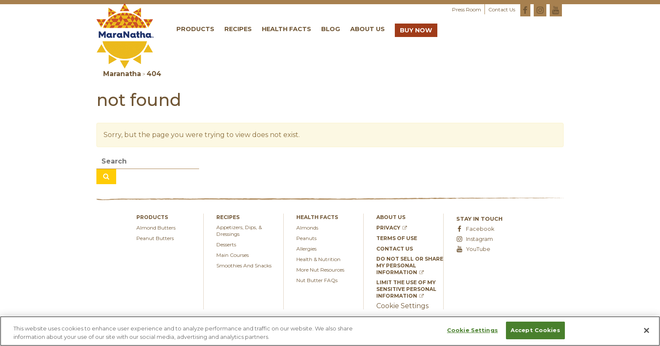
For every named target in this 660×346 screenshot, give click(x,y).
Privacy (391, 228)
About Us (367, 29)
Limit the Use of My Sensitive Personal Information (406, 289)
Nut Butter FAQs (317, 280)
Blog (330, 29)
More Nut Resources (320, 270)
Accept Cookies (535, 330)
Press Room (466, 9)
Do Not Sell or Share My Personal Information (409, 265)
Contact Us (501, 9)
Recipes (238, 29)
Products (195, 29)
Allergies (306, 249)
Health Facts (286, 29)
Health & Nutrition (318, 259)
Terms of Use (396, 238)
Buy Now (416, 30)
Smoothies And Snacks (243, 265)
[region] (330, 331)
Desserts (226, 244)
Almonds (307, 228)
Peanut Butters (155, 238)
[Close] (646, 330)
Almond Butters (156, 228)
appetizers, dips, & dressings (239, 230)
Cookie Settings (472, 330)
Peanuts (306, 238)
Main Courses (232, 255)
